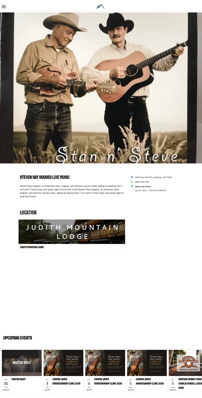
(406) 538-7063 (142, 182)
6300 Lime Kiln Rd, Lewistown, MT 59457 (153, 177)
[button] (3, 6)
